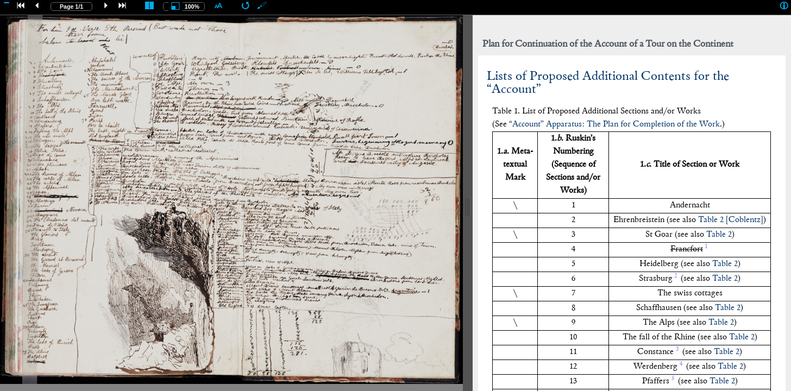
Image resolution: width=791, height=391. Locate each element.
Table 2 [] (730, 220)
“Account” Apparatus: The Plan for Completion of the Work (614, 125)
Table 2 (719, 235)
